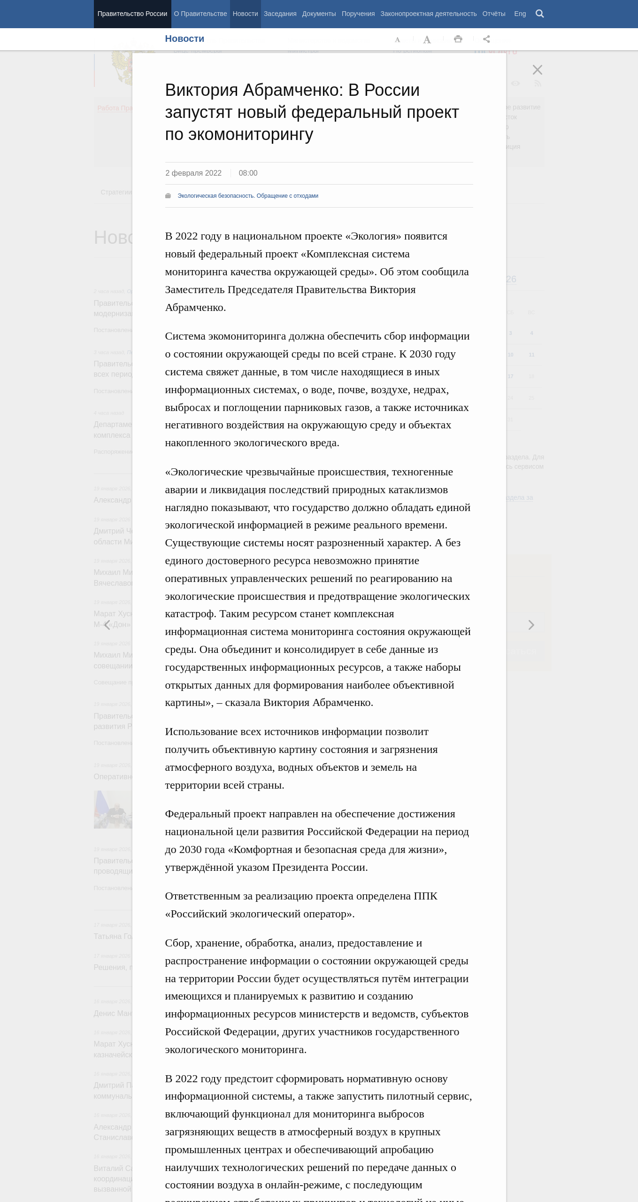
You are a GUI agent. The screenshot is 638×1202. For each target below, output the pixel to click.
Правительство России (132, 13)
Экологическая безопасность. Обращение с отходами (248, 196)
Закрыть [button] (544, 76)
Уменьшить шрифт (398, 39)
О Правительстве (200, 13)
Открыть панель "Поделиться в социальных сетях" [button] (488, 39)
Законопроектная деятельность (429, 13)
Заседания (280, 13)
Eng (520, 13)
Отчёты (494, 13)
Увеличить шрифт (428, 39)
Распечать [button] (458, 39)
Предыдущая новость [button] (531, 625)
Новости (245, 13)
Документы (319, 13)
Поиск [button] (540, 14)
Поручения (358, 13)
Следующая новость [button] (107, 625)
